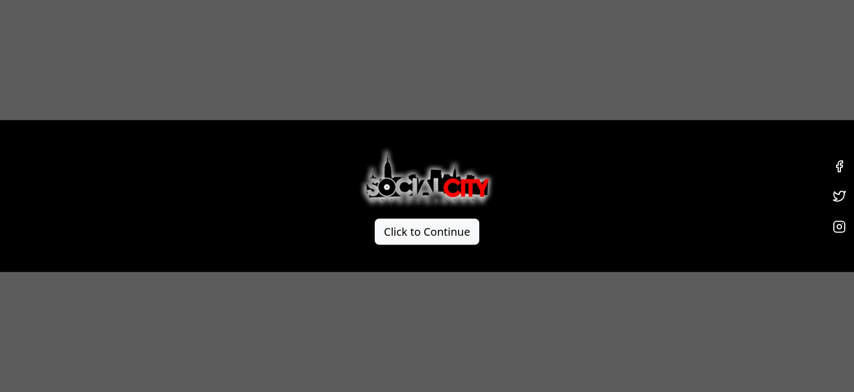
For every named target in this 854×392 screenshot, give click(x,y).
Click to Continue (427, 231)
